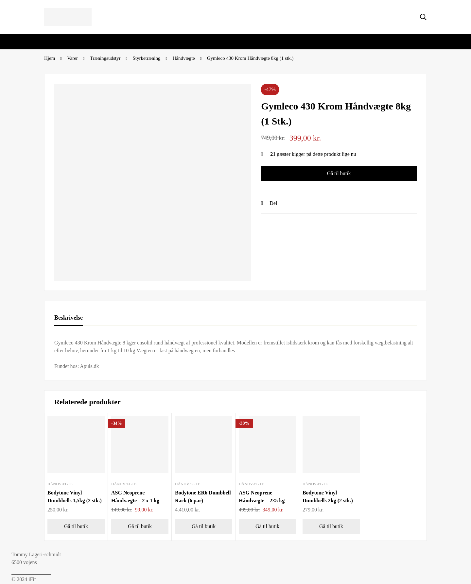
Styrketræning (146, 58)
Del (273, 203)
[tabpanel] (235, 354)
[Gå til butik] (76, 526)
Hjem (49, 58)
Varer (72, 58)
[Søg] (423, 17)
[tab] (68, 318)
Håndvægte (183, 58)
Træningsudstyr (105, 58)
